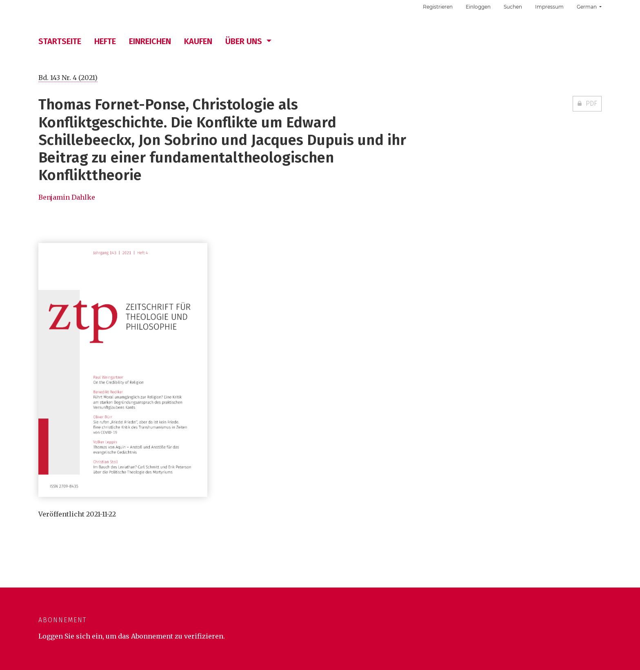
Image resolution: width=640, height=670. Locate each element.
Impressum (549, 7)
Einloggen (478, 7)
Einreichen (150, 41)
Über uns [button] (244, 41)
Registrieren (438, 7)
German (592, 6)
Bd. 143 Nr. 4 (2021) (68, 77)
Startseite (59, 41)
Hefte (105, 41)
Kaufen (198, 41)
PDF (590, 103)
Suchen (513, 7)
